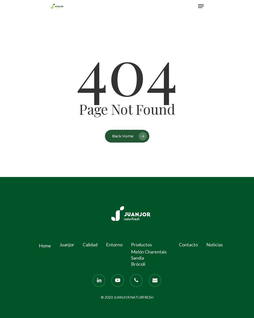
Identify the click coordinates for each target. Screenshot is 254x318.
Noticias (214, 244)
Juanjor (66, 244)
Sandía (137, 258)
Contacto (188, 244)
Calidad (90, 244)
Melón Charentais (149, 252)
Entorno (114, 244)
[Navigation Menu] (201, 6)
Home (45, 245)
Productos (141, 244)
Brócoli (138, 264)
